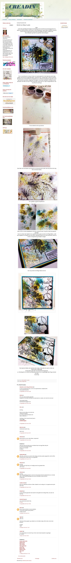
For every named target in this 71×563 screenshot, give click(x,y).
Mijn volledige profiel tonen (8, 57)
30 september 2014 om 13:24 (25, 487)
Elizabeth (21, 491)
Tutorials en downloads (28, 19)
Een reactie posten (21, 556)
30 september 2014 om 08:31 (25, 468)
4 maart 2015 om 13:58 (24, 535)
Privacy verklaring (12, 19)
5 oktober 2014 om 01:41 (24, 513)
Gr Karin (21, 502)
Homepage (5, 19)
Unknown (21, 436)
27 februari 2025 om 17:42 (25, 553)
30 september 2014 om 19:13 (25, 495)
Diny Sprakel (6, 35)
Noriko (21, 395)
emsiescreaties (22, 454)
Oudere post (54, 558)
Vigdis (21, 517)
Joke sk (21, 507)
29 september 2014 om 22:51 (25, 432)
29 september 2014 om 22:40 (25, 403)
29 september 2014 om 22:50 (25, 423)
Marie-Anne (22, 427)
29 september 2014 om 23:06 (25, 440)
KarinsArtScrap (22, 499)
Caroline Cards (22, 482)
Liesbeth (21, 531)
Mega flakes (24, 381)
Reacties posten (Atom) (27, 560)
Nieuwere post (20, 558)
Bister (21, 381)
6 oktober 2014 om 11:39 (24, 527)
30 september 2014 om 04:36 (25, 450)
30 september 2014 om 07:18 (25, 458)
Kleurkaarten (19, 19)
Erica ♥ (21, 407)
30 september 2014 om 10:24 (25, 479)
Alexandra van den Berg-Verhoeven (26, 387)
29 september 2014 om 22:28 (25, 391)
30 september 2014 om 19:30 (25, 503)
